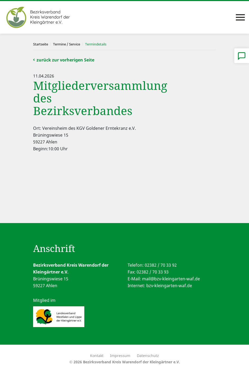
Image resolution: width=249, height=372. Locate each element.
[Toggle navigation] (240, 17)
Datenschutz (148, 355)
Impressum (120, 355)
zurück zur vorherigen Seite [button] (65, 60)
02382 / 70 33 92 (161, 265)
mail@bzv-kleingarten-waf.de (171, 279)
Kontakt (96, 355)
